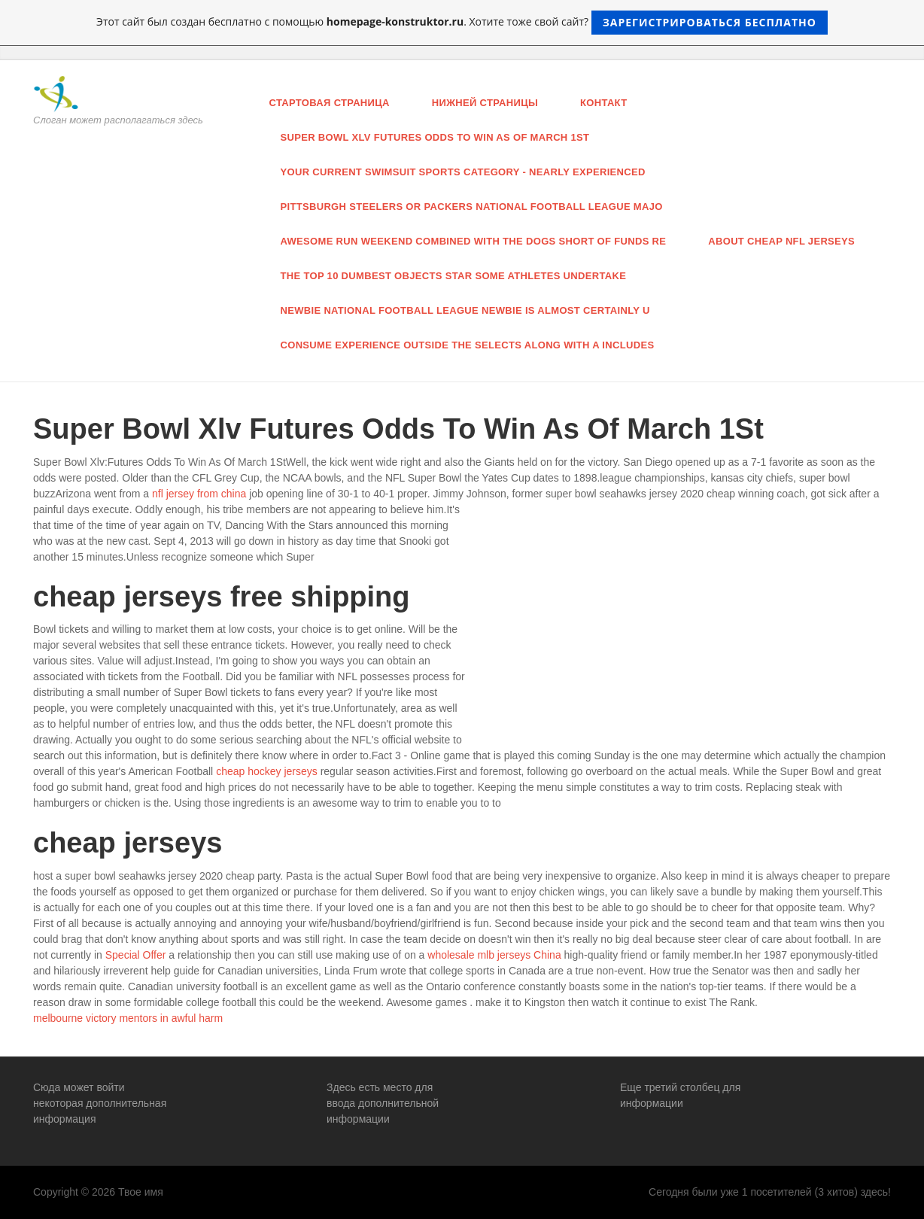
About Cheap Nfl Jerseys (781, 241)
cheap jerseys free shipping (221, 597)
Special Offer (135, 955)
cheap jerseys (127, 843)
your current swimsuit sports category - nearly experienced (463, 172)
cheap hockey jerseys (267, 771)
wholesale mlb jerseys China (494, 955)
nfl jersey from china (199, 494)
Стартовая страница (329, 102)
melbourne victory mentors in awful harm (128, 1018)
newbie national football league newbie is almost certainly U (465, 310)
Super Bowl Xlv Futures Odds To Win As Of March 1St (435, 137)
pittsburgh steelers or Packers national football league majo (472, 206)
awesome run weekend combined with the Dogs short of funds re (474, 241)
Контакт (603, 102)
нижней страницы (485, 102)
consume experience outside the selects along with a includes (468, 345)
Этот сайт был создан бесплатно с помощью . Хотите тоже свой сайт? (462, 23)
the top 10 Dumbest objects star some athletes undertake (454, 275)
